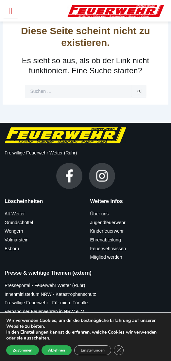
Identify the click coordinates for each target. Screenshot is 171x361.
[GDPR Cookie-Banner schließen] (119, 350)
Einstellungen (34, 332)
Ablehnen (56, 350)
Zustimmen (22, 350)
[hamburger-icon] (10, 11)
